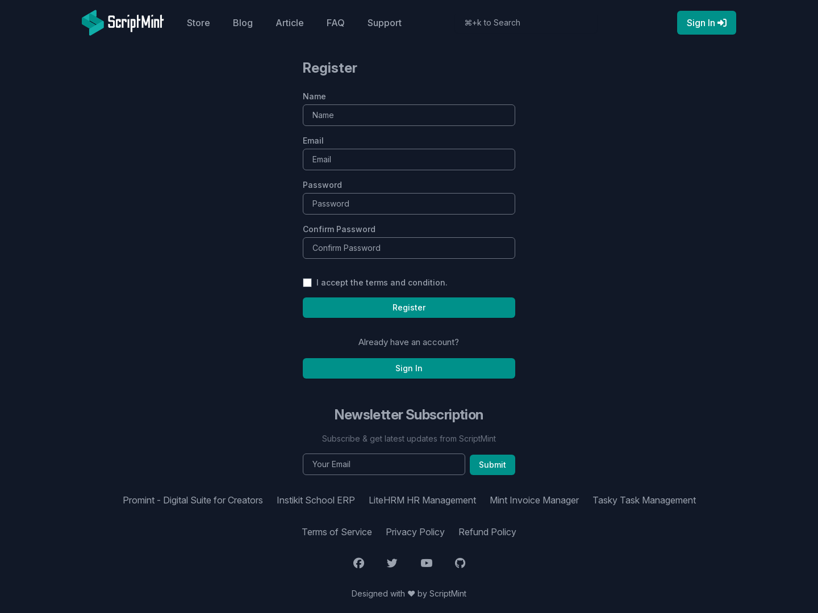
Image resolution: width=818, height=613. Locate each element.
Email (313, 140)
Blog (243, 22)
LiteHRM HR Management (422, 500)
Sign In (409, 368)
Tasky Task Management (644, 500)
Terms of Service (337, 532)
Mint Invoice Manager (534, 500)
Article (290, 22)
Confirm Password (339, 229)
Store (198, 22)
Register (409, 307)
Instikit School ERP (316, 500)
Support (385, 22)
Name (314, 96)
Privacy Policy (415, 532)
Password (322, 185)
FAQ (336, 22)
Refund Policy (487, 532)
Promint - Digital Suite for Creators (193, 500)
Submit (492, 464)
